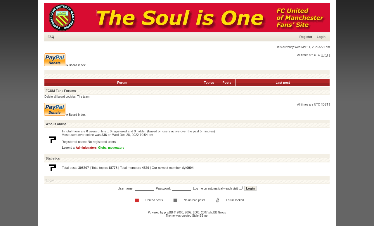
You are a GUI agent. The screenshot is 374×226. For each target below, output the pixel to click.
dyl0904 (187, 167)
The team (83, 96)
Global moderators (111, 147)
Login (321, 36)
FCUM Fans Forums (61, 90)
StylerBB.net (200, 215)
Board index (77, 65)
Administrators (86, 147)
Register (305, 36)
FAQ (51, 36)
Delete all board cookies (60, 96)
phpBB (168, 212)
